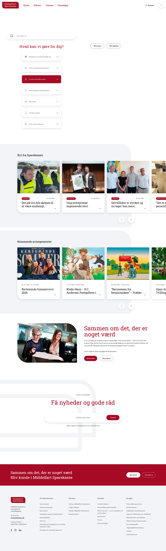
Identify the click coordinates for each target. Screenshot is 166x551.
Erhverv (37, 5)
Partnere (43, 521)
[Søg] (161, 5)
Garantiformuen (131, 507)
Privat (26, 5)
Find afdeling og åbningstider (106, 507)
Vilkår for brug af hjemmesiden (136, 521)
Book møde (91, 358)
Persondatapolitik (132, 524)
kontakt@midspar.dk (17, 518)
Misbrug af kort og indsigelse (135, 517)
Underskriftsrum (131, 534)
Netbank (149, 5)
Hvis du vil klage (102, 523)
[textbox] (41, 36)
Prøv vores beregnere (41, 124)
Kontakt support (41, 112)
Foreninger (63, 5)
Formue (49, 5)
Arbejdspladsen (74, 514)
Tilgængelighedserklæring (134, 528)
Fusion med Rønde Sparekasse (41, 68)
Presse (99, 520)
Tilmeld (113, 417)
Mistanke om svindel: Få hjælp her (41, 56)
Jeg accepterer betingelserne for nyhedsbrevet (83, 426)
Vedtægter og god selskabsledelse (51, 514)
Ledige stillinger (74, 507)
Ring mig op (106, 358)
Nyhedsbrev (101, 516)
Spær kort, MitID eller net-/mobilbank (138, 514)
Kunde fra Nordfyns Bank (41, 79)
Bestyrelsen (44, 511)
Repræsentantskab (46, 507)
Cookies (129, 531)
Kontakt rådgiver (103, 504)
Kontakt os (149, 475)
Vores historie (44, 504)
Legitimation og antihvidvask (135, 511)
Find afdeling (113, 46)
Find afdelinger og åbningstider (41, 90)
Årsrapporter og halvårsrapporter (51, 530)
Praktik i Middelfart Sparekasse (79, 511)
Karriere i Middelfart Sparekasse (79, 504)
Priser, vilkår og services (134, 504)
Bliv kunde (41, 101)
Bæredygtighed (45, 517)
